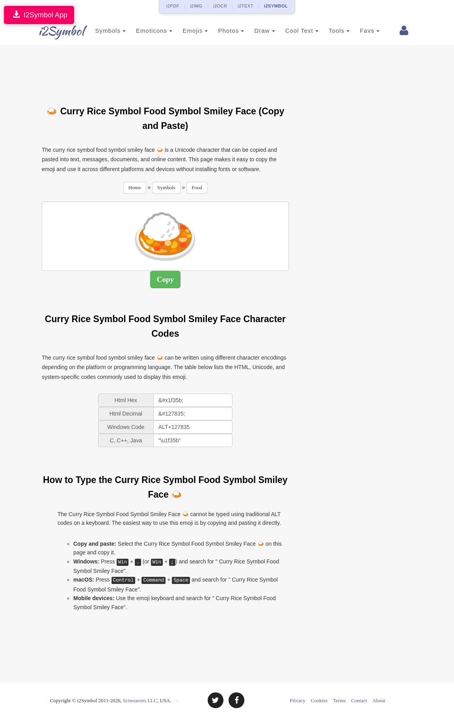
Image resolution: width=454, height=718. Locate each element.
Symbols (105, 30)
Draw (259, 30)
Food (197, 187)
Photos (226, 30)
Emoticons (149, 30)
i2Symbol (57, 31)
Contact (359, 700)
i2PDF (172, 6)
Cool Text (296, 30)
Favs (365, 30)
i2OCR (220, 6)
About (378, 700)
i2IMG (196, 6)
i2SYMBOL (276, 6)
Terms (339, 700)
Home (134, 187)
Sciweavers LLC (140, 700)
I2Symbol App (39, 15)
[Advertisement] (185, 70)
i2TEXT (245, 6)
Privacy (297, 700)
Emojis (190, 30)
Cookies (319, 700)
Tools (334, 30)
